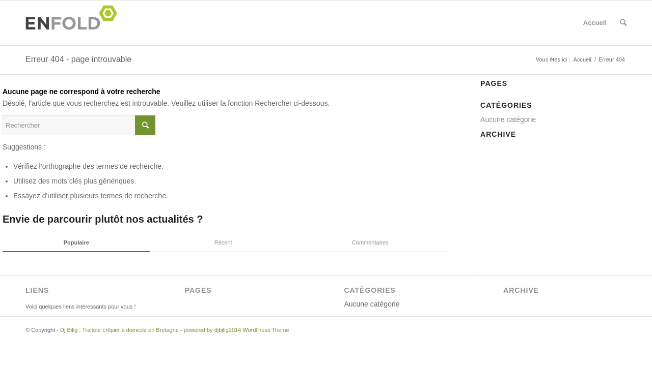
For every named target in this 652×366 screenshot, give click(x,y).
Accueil (595, 22)
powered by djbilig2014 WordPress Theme (236, 330)
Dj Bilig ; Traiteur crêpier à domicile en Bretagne (119, 330)
